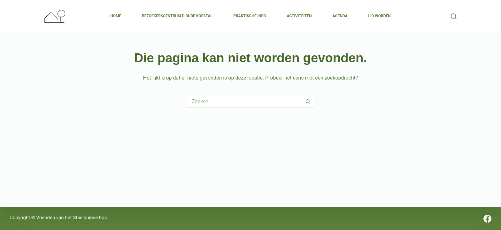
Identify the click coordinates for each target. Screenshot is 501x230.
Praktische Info (249, 16)
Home (115, 16)
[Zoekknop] (308, 101)
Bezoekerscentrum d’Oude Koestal (177, 16)
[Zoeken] (454, 16)
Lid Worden (379, 16)
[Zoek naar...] (244, 101)
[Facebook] (487, 219)
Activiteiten (299, 16)
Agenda (339, 16)
